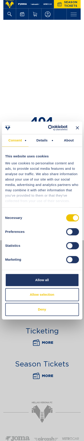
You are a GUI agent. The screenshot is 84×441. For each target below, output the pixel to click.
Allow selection (42, 294)
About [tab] (69, 140)
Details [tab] (42, 140)
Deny (42, 309)
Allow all (42, 280)
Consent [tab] (15, 140)
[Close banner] (77, 127)
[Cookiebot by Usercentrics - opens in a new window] (50, 128)
